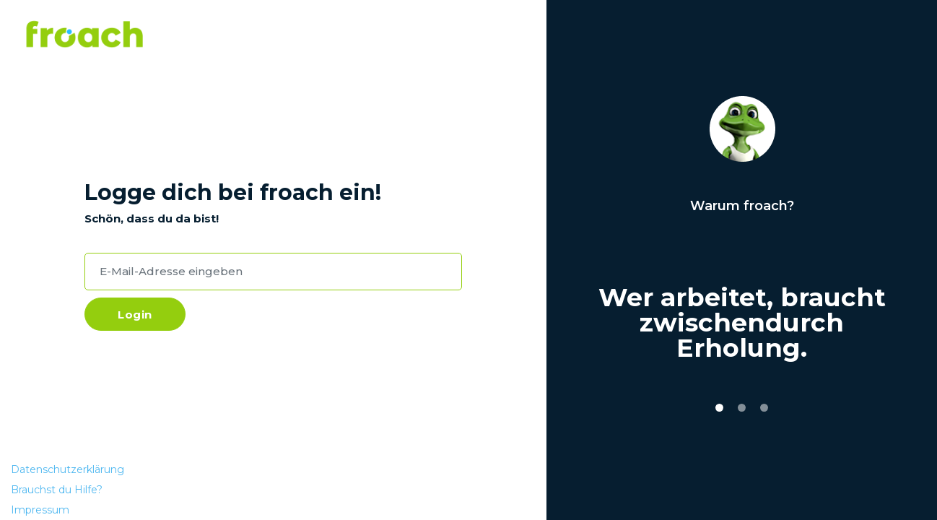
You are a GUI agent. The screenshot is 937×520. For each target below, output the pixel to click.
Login (135, 314)
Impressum (40, 509)
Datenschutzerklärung (67, 469)
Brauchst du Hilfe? (57, 489)
